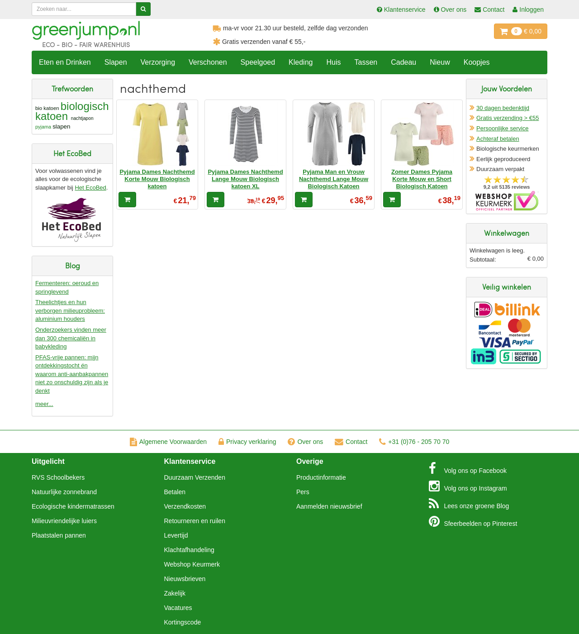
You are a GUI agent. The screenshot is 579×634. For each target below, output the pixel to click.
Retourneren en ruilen (194, 520)
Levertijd (176, 535)
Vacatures (178, 607)
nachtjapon (82, 118)
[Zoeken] (143, 9)
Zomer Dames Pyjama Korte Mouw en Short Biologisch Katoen (421, 179)
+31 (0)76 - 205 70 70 (414, 441)
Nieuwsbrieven (185, 578)
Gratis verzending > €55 (507, 117)
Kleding (301, 62)
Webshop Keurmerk (192, 564)
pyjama (43, 126)
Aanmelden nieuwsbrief (329, 506)
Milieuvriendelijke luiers (64, 520)
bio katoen (47, 108)
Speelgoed (258, 62)
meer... (44, 403)
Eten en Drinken (65, 62)
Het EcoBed (90, 187)
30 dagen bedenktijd (502, 108)
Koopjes (477, 62)
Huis (333, 62)
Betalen (174, 492)
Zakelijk (174, 593)
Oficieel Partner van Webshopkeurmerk (506, 200)
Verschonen (208, 62)
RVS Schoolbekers (58, 477)
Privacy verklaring (247, 441)
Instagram (468, 486)
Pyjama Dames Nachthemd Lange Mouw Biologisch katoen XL (245, 179)
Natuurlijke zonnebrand (64, 492)
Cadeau (403, 62)
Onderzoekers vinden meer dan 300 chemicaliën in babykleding (70, 338)
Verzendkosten (185, 506)
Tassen (365, 62)
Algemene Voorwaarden (168, 441)
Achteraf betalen (497, 138)
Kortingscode (182, 622)
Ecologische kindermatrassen (73, 506)
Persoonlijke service (502, 128)
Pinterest (473, 521)
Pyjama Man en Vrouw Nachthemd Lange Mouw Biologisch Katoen (333, 179)
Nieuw (440, 62)
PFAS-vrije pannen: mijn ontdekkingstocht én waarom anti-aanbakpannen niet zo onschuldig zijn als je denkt (71, 374)
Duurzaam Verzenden (194, 477)
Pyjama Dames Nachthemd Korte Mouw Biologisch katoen (157, 179)
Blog (469, 503)
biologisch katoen (72, 111)
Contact (351, 441)
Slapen (115, 62)
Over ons (305, 441)
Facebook (468, 468)
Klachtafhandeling (189, 549)
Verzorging (158, 62)
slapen (61, 126)
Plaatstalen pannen (59, 535)
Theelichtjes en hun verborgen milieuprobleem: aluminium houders (70, 310)
